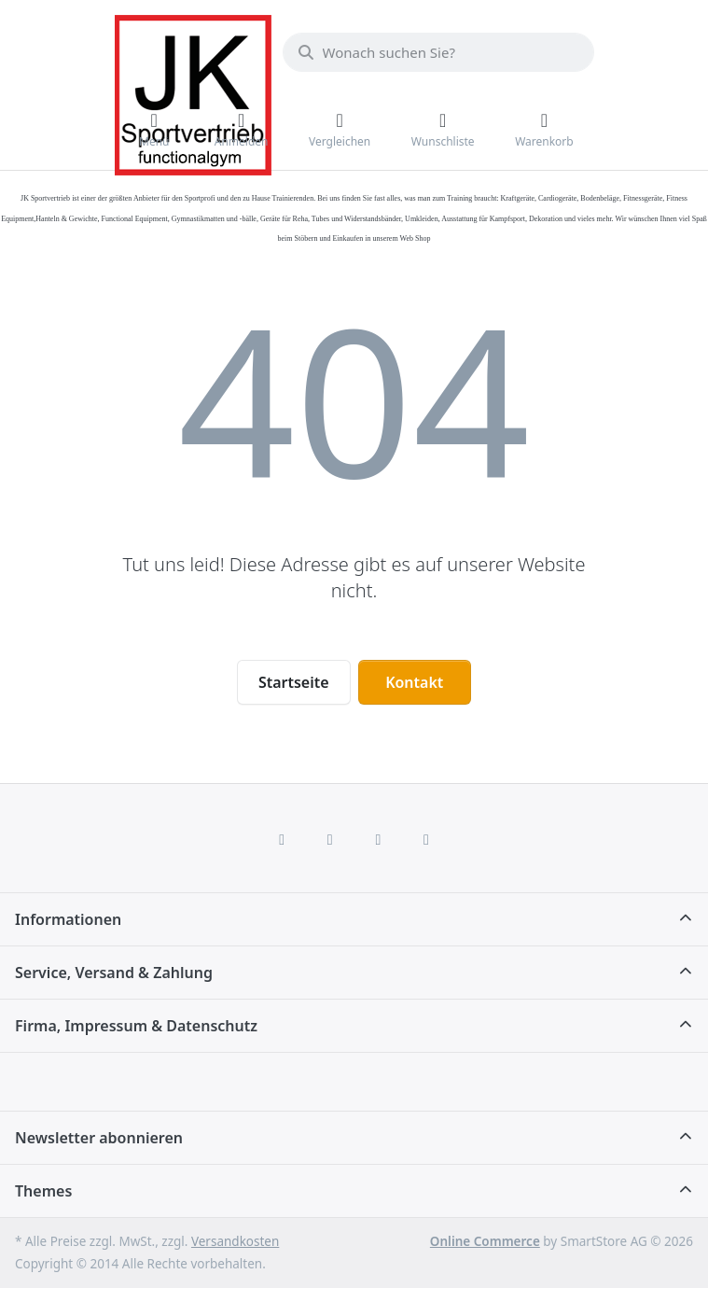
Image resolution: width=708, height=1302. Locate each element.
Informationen (68, 919)
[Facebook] (281, 839)
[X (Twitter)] (330, 839)
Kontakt (414, 682)
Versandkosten (235, 1241)
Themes (43, 1191)
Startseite (293, 682)
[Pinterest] (426, 839)
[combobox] (438, 52)
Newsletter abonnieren (99, 1137)
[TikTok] (378, 839)
